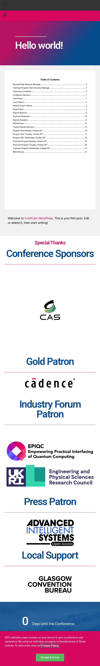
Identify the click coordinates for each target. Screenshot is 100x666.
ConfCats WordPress (39, 218)
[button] (4, 4)
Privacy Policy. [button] (50, 645)
